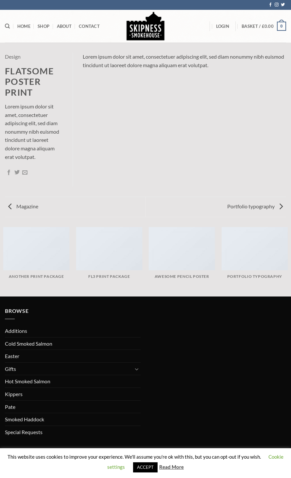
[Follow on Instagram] (277, 5)
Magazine (23, 206)
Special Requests (24, 432)
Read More (171, 467)
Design (13, 56)
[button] (222, 26)
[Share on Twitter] (17, 173)
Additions (16, 331)
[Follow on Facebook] (270, 5)
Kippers (14, 394)
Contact (89, 26)
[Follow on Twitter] (283, 5)
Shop (43, 26)
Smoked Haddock (24, 419)
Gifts (10, 369)
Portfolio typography (255, 206)
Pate (10, 407)
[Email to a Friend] (24, 173)
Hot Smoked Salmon (27, 381)
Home (23, 26)
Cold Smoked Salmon (28, 343)
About (64, 26)
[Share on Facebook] (8, 173)
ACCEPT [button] (145, 467)
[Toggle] (137, 369)
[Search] (7, 26)
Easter (12, 356)
